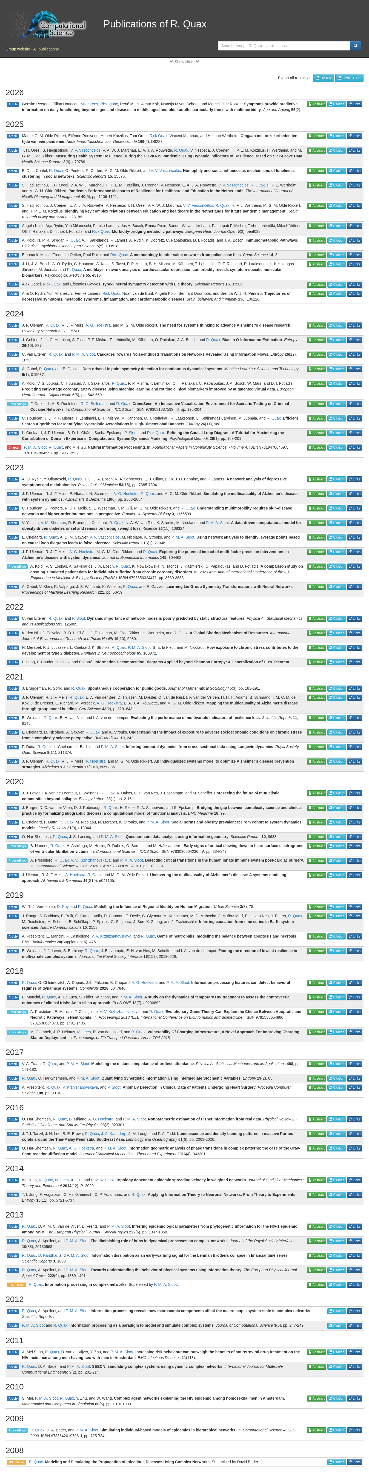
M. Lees (84, 1032)
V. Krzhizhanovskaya (80, 1087)
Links (355, 104)
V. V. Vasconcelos (85, 150)
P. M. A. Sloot (83, 354)
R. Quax (181, 150)
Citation (336, 104)
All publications (46, 49)
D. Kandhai (47, 1255)
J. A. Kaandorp (113, 1133)
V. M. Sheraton (53, 522)
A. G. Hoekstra (98, 325)
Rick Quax (109, 104)
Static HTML (349, 78)
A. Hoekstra (95, 761)
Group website (17, 49)
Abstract (316, 104)
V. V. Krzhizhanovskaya (90, 860)
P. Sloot (131, 433)
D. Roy (62, 906)
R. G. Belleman (94, 403)
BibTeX (323, 78)
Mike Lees (89, 104)
